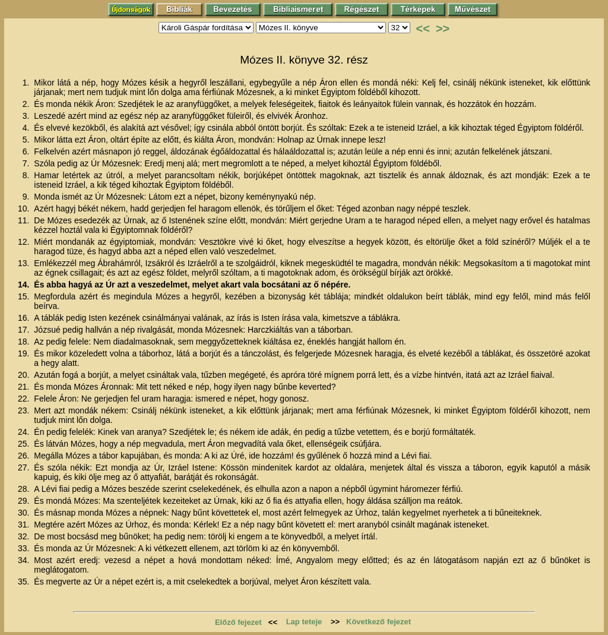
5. (27, 139)
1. (27, 82)
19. (24, 353)
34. (24, 560)
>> (442, 28)
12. (24, 242)
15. (24, 296)
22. (24, 398)
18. (24, 341)
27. (24, 467)
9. (27, 196)
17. (24, 329)
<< (423, 28)
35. (24, 581)
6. (27, 151)
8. (27, 175)
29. (24, 501)
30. (24, 512)
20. (24, 375)
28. (24, 489)
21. (24, 386)
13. (24, 263)
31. (24, 524)
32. (24, 536)
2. (27, 104)
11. (24, 220)
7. (27, 163)
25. (24, 443)
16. (24, 318)
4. (27, 127)
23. (24, 410)
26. (24, 455)
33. (24, 548)
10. (24, 208)
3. (27, 116)
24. (24, 432)
